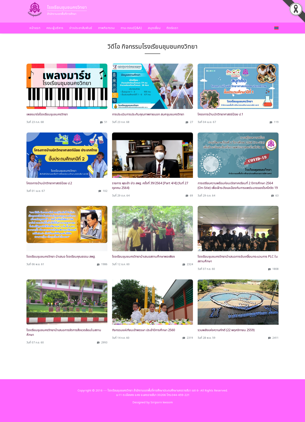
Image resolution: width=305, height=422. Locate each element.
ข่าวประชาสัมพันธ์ (80, 28)
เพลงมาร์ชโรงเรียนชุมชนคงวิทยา (47, 114)
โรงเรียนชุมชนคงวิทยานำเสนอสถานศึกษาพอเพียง (143, 256)
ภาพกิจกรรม (106, 28)
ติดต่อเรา (172, 28)
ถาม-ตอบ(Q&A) (131, 28)
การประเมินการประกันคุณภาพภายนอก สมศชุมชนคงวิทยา (148, 114)
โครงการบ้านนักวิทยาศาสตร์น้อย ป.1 (220, 114)
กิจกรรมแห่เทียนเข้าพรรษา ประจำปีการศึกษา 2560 (143, 330)
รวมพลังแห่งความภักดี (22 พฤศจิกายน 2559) (226, 330)
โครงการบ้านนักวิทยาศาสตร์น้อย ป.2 (49, 183)
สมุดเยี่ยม (154, 28)
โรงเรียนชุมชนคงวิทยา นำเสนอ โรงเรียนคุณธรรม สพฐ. (60, 256)
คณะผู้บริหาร (54, 28)
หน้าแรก (34, 28)
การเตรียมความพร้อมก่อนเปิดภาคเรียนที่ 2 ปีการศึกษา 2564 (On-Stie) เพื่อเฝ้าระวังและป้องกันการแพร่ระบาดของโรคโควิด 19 (238, 185)
